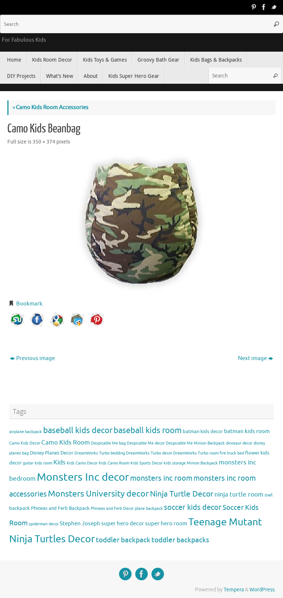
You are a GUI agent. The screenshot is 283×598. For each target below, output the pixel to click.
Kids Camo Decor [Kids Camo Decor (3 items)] (82, 463)
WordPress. (262, 590)
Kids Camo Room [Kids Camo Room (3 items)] (114, 463)
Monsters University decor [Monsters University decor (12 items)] (98, 493)
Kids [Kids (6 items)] (59, 462)
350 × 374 (43, 142)
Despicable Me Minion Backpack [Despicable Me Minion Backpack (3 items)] (195, 443)
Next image (255, 358)
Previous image (32, 358)
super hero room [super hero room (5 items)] (166, 523)
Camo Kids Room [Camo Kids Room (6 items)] (65, 442)
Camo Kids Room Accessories (50, 107)
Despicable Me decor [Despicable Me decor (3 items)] (146, 443)
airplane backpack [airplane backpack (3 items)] (25, 431)
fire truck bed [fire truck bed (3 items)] (232, 453)
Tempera (234, 590)
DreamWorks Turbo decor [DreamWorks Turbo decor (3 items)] (149, 453)
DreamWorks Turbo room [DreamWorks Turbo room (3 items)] (196, 453)
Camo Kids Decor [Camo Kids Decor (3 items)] (24, 443)
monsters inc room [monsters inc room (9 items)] (161, 478)
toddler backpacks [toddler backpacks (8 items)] (180, 540)
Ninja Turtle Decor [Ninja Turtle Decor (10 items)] (181, 494)
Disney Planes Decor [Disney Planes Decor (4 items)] (51, 453)
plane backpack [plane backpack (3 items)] (149, 508)
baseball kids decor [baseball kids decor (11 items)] (77, 430)
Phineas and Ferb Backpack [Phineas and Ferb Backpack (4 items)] (60, 508)
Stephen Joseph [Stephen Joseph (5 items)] (80, 523)
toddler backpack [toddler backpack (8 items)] (123, 540)
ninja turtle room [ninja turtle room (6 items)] (238, 494)
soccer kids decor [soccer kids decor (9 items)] (192, 507)
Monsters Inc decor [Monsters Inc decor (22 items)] (83, 477)
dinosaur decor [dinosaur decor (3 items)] (239, 443)
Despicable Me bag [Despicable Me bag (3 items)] (108, 443)
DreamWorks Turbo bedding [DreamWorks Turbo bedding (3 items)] (99, 453)
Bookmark (29, 303)
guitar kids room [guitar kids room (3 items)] (37, 463)
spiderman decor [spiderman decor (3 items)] (44, 524)
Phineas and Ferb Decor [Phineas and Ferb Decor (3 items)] (112, 508)
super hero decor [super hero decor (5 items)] (122, 523)
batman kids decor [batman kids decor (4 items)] (203, 431)
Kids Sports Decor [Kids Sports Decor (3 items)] (146, 463)
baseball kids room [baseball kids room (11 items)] (147, 430)
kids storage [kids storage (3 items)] (175, 463)
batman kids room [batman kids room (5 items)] (247, 431)
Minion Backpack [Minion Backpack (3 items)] (202, 463)
